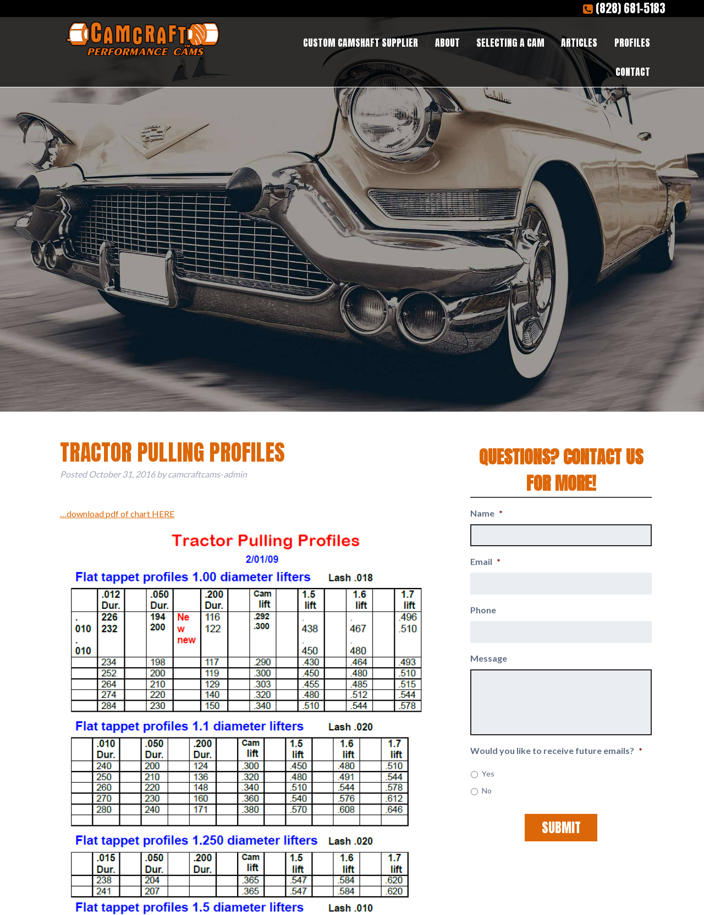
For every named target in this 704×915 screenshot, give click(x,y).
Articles (579, 42)
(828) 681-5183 (624, 8)
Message (488, 658)
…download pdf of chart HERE (117, 513)
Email (485, 561)
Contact (632, 71)
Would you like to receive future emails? (556, 750)
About (447, 42)
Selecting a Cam (510, 42)
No (487, 790)
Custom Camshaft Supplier (360, 42)
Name (486, 513)
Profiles (632, 42)
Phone (483, 610)
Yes (488, 773)
